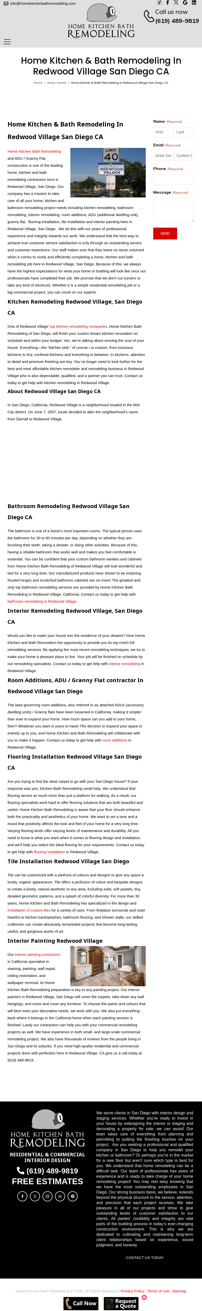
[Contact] (146, 16)
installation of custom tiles (29, 910)
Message (170, 192)
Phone (168, 168)
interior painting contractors (37, 954)
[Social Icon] (22, 1196)
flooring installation (49, 852)
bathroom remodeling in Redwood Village (42, 601)
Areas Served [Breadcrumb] (56, 83)
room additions (115, 740)
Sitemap (179, 1291)
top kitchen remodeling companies (78, 326)
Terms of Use (158, 1291)
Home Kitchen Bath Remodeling (34, 151)
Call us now (171, 11)
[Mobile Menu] (7, 41)
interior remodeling (124, 664)
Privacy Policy (132, 1291)
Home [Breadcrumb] (38, 83)
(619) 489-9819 (177, 20)
